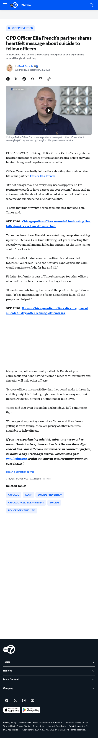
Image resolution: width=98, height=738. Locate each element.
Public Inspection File (79, 726)
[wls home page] (9, 649)
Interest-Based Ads (57, 726)
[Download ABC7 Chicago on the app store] (11, 710)
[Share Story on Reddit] (24, 79)
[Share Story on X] (16, 79)
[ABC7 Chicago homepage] (14, 5)
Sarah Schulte (26, 66)
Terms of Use (39, 726)
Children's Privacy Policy (76, 723)
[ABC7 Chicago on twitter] (15, 700)
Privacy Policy (9, 723)
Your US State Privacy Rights (16, 726)
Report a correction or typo (20, 472)
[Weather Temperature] (80, 5)
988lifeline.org (16, 459)
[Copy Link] (49, 79)
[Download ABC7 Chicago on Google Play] (31, 710)
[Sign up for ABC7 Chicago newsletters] (32, 700)
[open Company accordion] (49, 688)
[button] (5, 4)
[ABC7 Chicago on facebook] (6, 700)
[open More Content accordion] (49, 679)
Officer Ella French (42, 176)
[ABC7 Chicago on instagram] (23, 700)
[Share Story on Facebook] (8, 79)
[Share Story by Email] (41, 79)
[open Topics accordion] (49, 662)
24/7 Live (26, 5)
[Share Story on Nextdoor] (32, 79)
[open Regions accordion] (49, 671)
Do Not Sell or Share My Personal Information (40, 723)
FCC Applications (11, 730)
